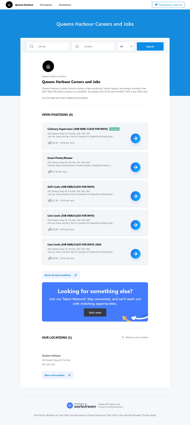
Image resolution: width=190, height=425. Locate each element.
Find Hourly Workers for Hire (48, 415)
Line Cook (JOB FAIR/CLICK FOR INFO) (71, 215)
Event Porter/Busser (60, 158)
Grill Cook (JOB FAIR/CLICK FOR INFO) (71, 186)
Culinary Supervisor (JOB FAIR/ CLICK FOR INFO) (78, 129)
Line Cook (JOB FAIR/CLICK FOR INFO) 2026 (74, 244)
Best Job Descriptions (75, 415)
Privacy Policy (149, 415)
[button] (126, 46)
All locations (46, 4)
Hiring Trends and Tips (99, 415)
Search (150, 46)
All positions (65, 4)
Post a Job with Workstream (127, 415)
